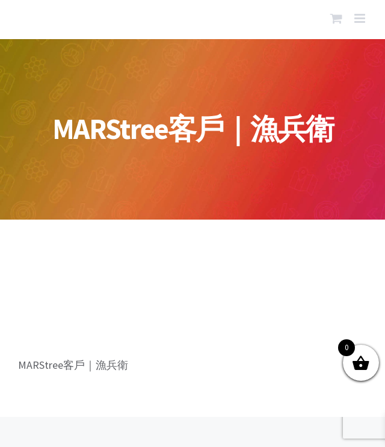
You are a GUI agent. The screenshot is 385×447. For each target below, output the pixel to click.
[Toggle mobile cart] (336, 18)
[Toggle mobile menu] (360, 18)
